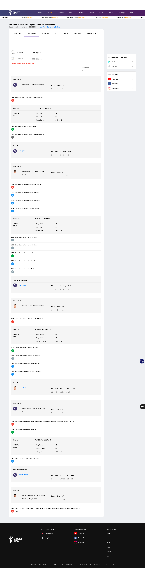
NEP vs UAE (124, 17)
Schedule (61, 13)
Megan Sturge (23, 474)
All (141, 17)
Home (40, 13)
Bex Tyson (21, 151)
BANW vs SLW (50, 17)
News (101, 13)
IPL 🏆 (50, 13)
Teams (81, 13)
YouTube (113, 79)
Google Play (47, 533)
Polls (131, 13)
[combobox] (91, 70)
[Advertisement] (72, 4)
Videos (111, 13)
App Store (46, 538)
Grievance (97, 564)
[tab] (17, 34)
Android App (114, 62)
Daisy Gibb (22, 285)
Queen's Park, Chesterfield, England (48, 27)
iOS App (112, 66)
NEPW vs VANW (76, 17)
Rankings (122, 13)
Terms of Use (83, 564)
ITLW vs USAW (25, 17)
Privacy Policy (70, 564)
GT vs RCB (101, 17)
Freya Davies (22, 388)
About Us (56, 564)
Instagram (113, 88)
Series (71, 13)
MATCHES (5, 17)
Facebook (113, 83)
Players (91, 13)
